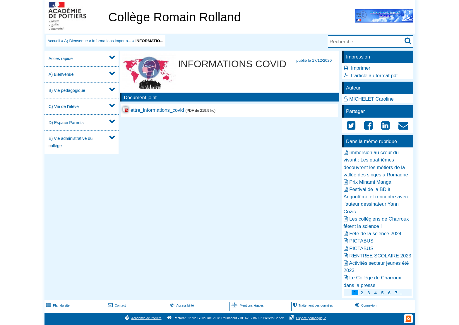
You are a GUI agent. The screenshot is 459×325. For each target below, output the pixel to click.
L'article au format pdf (374, 75)
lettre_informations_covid (156, 110)
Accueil (53, 41)
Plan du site (57, 305)
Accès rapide (61, 58)
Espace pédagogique (311, 318)
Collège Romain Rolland (174, 17)
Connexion (365, 305)
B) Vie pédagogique (67, 90)
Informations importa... (111, 41)
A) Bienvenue (76, 41)
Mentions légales (247, 305)
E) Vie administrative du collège (71, 142)
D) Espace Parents (66, 122)
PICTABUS (361, 241)
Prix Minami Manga (370, 182)
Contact (116, 305)
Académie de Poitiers (146, 318)
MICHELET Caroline (371, 99)
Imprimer (360, 68)
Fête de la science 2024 (375, 233)
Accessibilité (181, 305)
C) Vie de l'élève (64, 106)
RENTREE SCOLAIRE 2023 (380, 256)
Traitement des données (312, 305)
